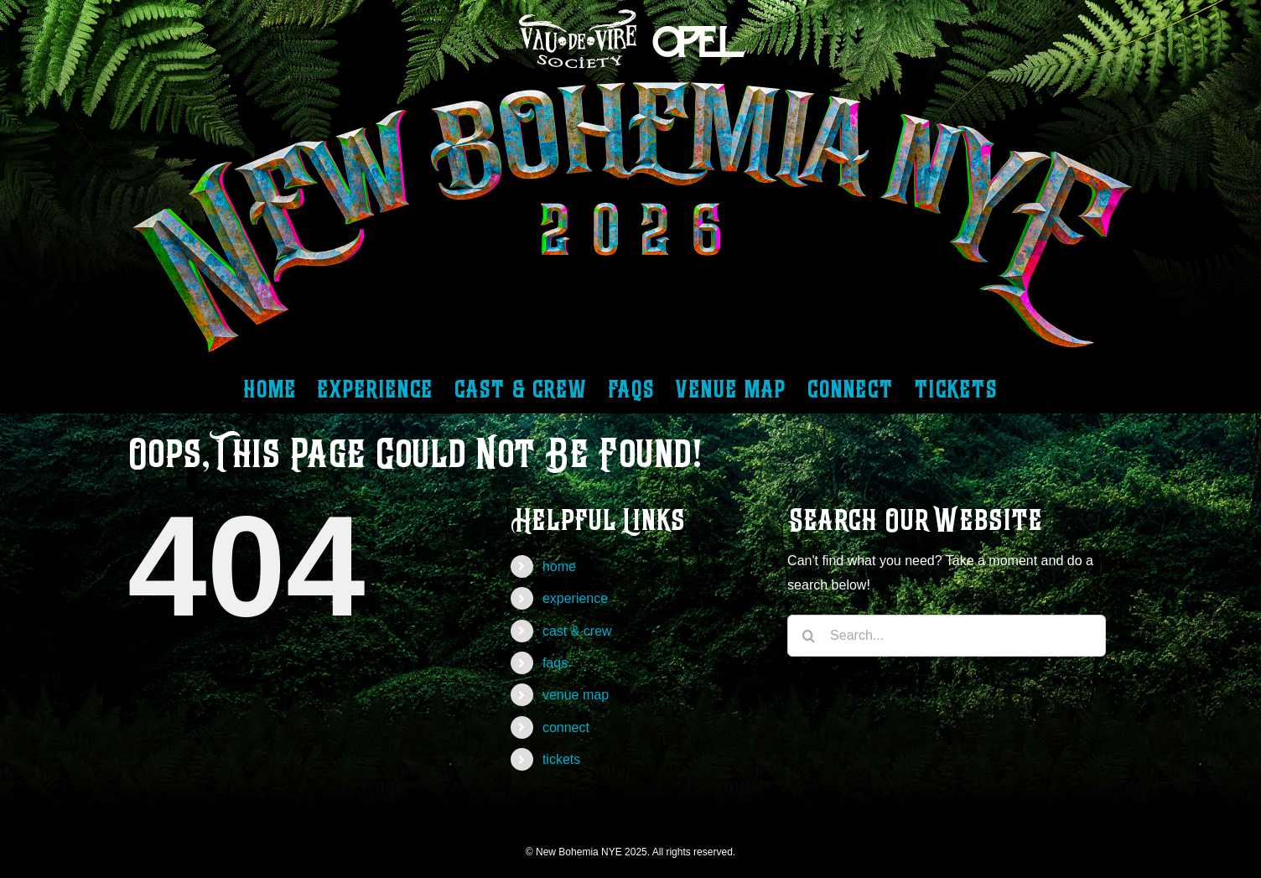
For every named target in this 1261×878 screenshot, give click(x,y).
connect (565, 727)
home (559, 566)
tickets (561, 759)
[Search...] (946, 636)
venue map (575, 695)
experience (575, 598)
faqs (555, 663)
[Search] (808, 636)
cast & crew (577, 631)
